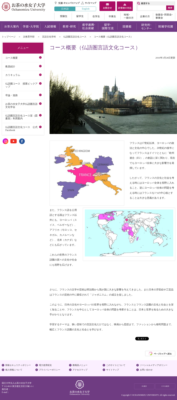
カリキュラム (12, 75)
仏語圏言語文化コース (74, 36)
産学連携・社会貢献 (88, 26)
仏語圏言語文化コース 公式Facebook (21, 129)
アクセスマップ (80, 370)
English (85, 8)
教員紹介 (10, 66)
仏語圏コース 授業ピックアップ (21, 85)
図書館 (127, 26)
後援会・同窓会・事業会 (164, 16)
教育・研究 (69, 26)
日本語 (65, 8)
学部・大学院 (30, 26)
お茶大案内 (11, 26)
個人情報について (13, 370)
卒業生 (112, 16)
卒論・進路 (11, 95)
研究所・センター (146, 26)
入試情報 (49, 26)
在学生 (96, 16)
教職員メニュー (80, 365)
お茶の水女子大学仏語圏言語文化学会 (21, 105)
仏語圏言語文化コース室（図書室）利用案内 (21, 117)
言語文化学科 (49, 36)
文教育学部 (29, 36)
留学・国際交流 (107, 26)
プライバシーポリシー (49, 370)
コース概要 (11, 57)
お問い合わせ (146, 370)
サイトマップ (89, 3)
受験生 (63, 16)
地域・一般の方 (128, 16)
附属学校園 (165, 26)
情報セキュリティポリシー (18, 365)
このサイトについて (115, 365)
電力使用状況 (45, 365)
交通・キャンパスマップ (67, 3)
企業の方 (145, 16)
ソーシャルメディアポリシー (153, 365)
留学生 (80, 16)
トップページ (9, 36)
